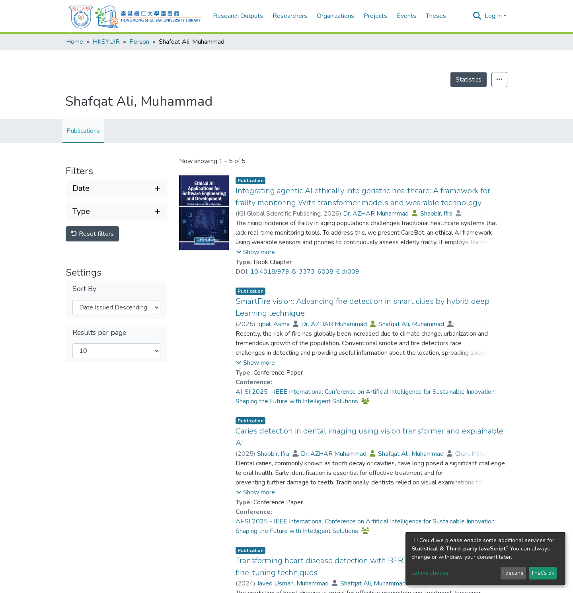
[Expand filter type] (116, 211)
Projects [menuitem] (375, 16)
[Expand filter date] (116, 188)
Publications (83, 130)
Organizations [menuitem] (335, 16)
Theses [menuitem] (436, 16)
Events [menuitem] (406, 16)
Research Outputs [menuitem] (238, 16)
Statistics (468, 79)
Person (139, 41)
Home (74, 41)
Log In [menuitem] (493, 16)
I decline (513, 573)
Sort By (84, 289)
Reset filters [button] (92, 233)
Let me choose (429, 573)
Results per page (99, 333)
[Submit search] (477, 16)
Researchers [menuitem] (290, 16)
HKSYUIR (106, 41)
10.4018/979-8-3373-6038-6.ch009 (304, 271)
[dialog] (485, 558)
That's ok (542, 573)
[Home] (135, 16)
